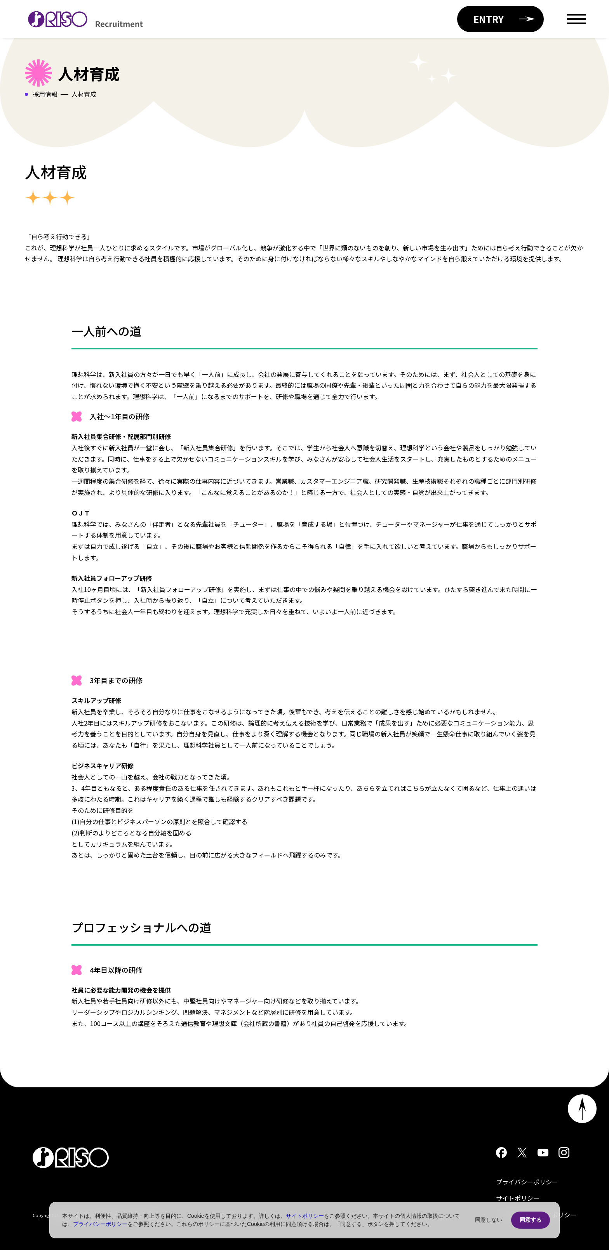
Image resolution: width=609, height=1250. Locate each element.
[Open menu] (576, 19)
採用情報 (45, 94)
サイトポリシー (517, 1198)
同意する (530, 1220)
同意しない (488, 1220)
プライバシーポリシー (527, 1181)
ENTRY (504, 19)
